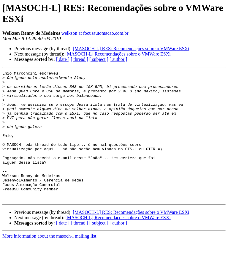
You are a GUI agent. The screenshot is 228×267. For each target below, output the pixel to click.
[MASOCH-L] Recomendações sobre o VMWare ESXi (117, 53)
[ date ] (62, 59)
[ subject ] (98, 59)
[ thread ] (79, 59)
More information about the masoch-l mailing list (49, 261)
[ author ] (118, 59)
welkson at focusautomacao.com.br (95, 33)
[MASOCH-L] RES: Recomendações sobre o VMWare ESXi (131, 48)
